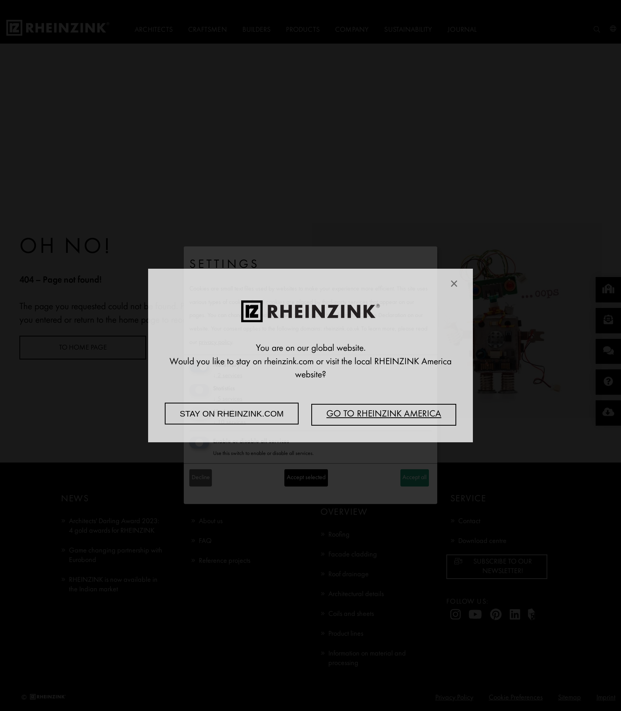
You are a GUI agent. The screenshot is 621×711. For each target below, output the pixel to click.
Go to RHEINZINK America (383, 415)
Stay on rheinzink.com (232, 413)
